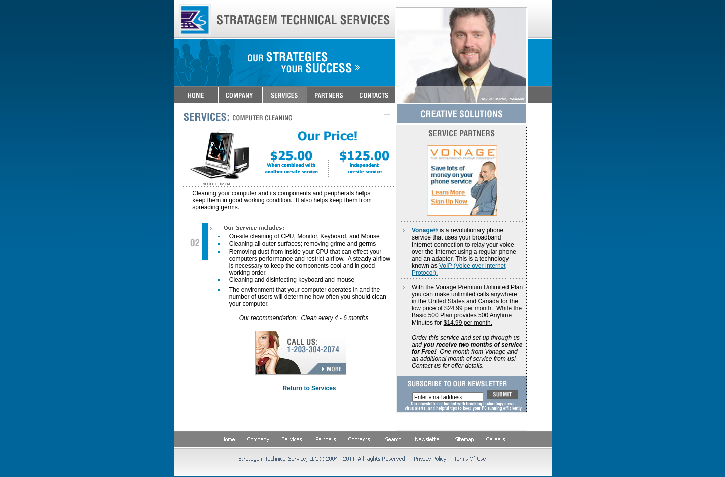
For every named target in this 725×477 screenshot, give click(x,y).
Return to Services (309, 388)
